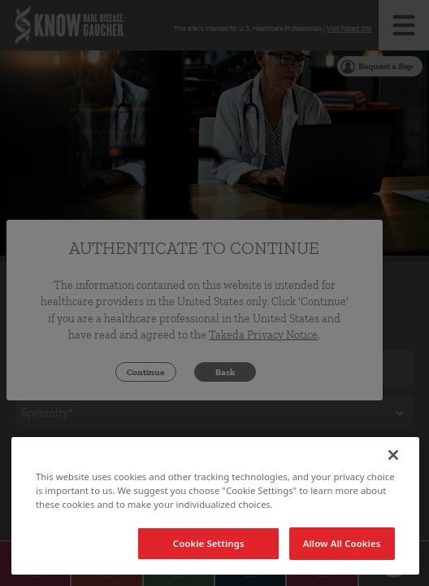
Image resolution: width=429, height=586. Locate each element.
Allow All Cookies (342, 543)
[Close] (393, 455)
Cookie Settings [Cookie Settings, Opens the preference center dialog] (209, 543)
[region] (215, 506)
